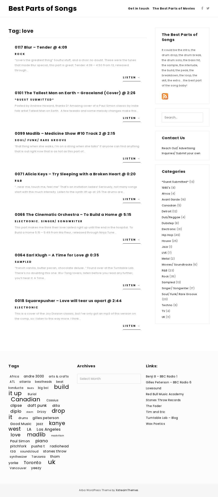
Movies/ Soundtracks (177, 264)
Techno (167, 305)
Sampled (23, 262)
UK (163, 317)
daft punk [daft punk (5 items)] (37, 405)
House (166, 241)
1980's (166, 187)
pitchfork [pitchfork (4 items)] (18, 446)
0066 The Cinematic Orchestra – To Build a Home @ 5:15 (73, 214)
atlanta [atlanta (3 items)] (25, 382)
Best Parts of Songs (42, 8)
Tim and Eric (155, 412)
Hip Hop (167, 235)
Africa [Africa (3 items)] (14, 376)
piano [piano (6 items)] (41, 441)
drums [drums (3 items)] (23, 418)
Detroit (167, 211)
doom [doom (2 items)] (29, 412)
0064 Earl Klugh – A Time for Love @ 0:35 (57, 255)
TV (163, 311)
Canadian (169, 205)
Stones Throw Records (163, 400)
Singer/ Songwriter (62, 221)
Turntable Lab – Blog (162, 418)
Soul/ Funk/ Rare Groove (41, 140)
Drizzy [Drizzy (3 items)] (41, 412)
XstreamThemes (127, 490)
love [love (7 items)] (16, 435)
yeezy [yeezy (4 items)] (36, 468)
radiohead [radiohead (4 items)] (59, 446)
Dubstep (168, 223)
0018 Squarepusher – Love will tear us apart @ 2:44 (68, 300)
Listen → (131, 77)
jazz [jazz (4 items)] (39, 423)
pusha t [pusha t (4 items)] (38, 446)
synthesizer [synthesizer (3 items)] (18, 457)
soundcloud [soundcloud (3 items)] (29, 451)
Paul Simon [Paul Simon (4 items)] (20, 441)
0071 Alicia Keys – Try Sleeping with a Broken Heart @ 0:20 (75, 174)
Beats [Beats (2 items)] (30, 388)
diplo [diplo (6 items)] (16, 411)
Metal (166, 258)
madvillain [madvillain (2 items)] (57, 435)
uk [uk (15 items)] (51, 462)
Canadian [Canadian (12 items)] (25, 399)
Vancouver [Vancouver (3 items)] (18, 468)
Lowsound (153, 388)
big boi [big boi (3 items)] (43, 388)
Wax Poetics (155, 424)
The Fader (154, 406)
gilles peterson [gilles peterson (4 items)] (46, 417)
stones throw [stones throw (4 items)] (55, 451)
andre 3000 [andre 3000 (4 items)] (34, 376)
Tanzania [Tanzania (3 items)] (38, 457)
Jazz (165, 247)
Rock (20, 54)
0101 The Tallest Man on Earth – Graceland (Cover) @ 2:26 (75, 92)
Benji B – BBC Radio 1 (161, 376)
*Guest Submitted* (34, 99)
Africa (166, 193)
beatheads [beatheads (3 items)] (43, 382)
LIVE (164, 253)
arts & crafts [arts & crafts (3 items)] (59, 376)
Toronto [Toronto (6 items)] (32, 463)
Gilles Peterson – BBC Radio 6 (169, 382)
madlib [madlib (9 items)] (36, 434)
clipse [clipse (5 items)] (16, 405)
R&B (18, 180)
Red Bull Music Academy (165, 394)
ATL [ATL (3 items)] (12, 382)
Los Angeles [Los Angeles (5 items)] (49, 429)
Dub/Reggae (171, 217)
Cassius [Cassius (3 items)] (52, 400)
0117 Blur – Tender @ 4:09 (41, 47)
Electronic (26, 221)
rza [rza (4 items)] (13, 451)
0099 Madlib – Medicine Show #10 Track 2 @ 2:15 (65, 133)
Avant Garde (171, 199)
